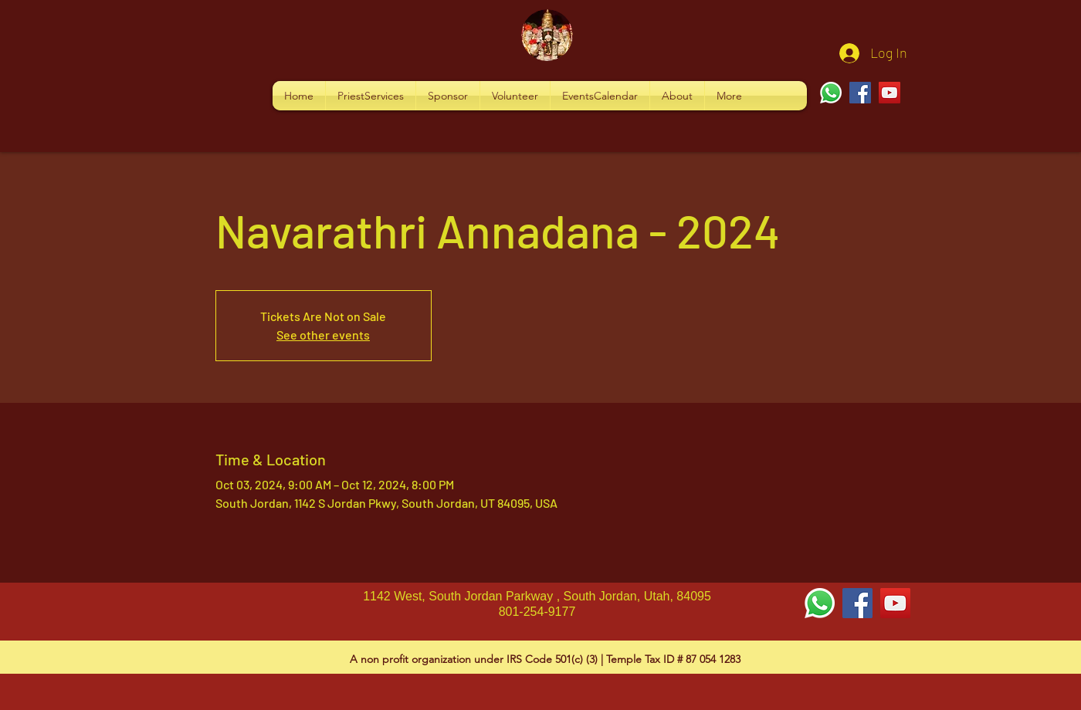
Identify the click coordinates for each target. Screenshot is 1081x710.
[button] (370, 95)
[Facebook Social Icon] (857, 603)
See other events (323, 334)
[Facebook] (860, 92)
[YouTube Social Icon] (895, 603)
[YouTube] (889, 92)
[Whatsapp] (831, 92)
